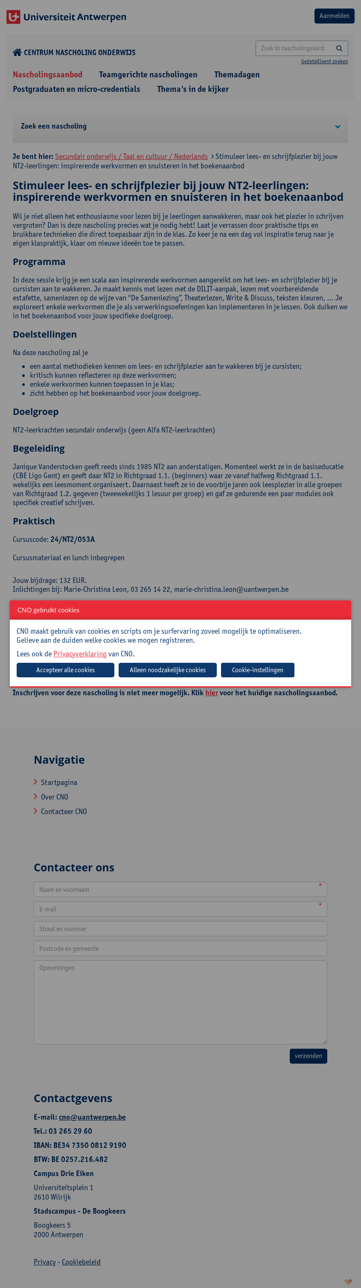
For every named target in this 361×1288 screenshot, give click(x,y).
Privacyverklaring (80, 653)
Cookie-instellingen (257, 670)
